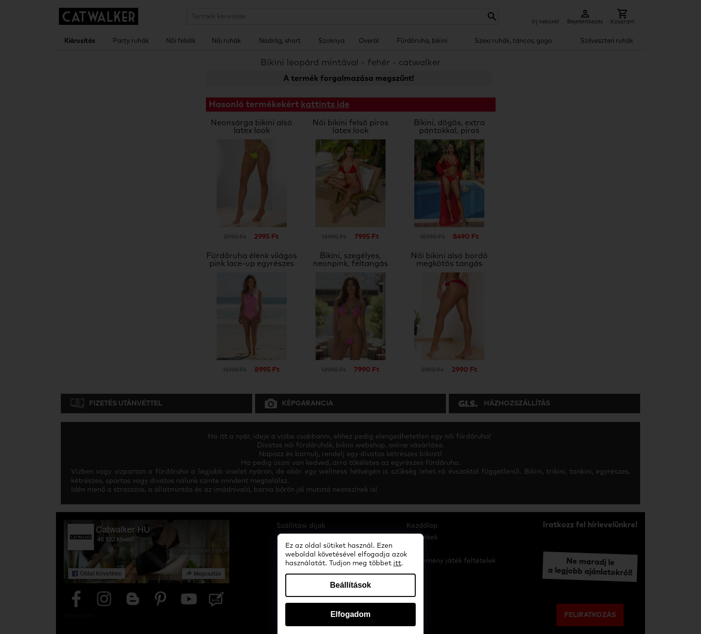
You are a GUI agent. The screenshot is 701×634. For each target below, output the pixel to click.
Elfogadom (351, 614)
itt (397, 563)
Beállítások (350, 585)
